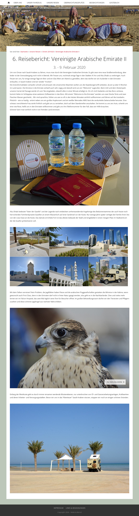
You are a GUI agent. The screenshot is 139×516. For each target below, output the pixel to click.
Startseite (24, 52)
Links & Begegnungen (75, 508)
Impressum (58, 508)
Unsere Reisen (35, 52)
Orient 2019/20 (48, 52)
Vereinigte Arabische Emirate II (67, 52)
